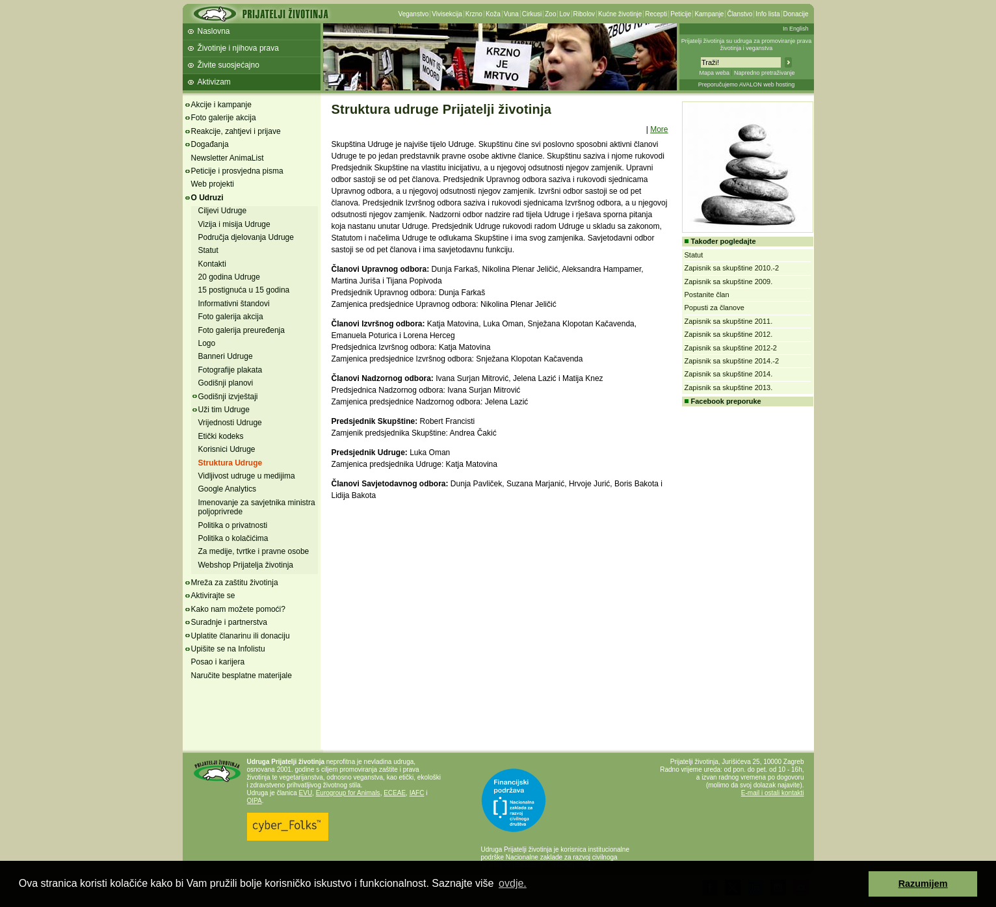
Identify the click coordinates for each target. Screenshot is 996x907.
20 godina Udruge (229, 277)
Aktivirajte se (213, 595)
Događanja (210, 144)
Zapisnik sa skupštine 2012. (729, 334)
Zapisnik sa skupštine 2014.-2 (732, 361)
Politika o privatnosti (233, 525)
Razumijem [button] (923, 883)
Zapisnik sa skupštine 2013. (729, 387)
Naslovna (214, 31)
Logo (207, 343)
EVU (306, 792)
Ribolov (584, 14)
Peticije (680, 14)
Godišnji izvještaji (228, 396)
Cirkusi (532, 14)
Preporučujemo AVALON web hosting (746, 84)
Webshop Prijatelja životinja (246, 565)
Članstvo (739, 14)
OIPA (254, 800)
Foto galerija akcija (230, 316)
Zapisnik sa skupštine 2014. (729, 374)
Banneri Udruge (225, 356)
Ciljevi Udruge (222, 210)
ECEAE (395, 792)
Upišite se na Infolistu (228, 648)
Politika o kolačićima (233, 538)
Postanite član (707, 294)
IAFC (417, 792)
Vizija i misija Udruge (234, 224)
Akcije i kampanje (221, 104)
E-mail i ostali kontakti (772, 792)
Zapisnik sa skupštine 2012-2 (731, 348)
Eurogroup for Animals (348, 792)
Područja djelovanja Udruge (246, 237)
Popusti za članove (714, 307)
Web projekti (212, 184)
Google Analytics (227, 488)
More (659, 129)
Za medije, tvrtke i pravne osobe (253, 551)
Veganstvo (414, 14)
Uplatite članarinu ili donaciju (240, 635)
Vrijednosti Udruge (230, 422)
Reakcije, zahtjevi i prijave (236, 131)
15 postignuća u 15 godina (244, 290)
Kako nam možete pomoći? (238, 609)
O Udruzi (207, 197)
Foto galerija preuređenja (241, 330)
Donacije (796, 14)
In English (796, 28)
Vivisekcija (447, 14)
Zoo (550, 14)
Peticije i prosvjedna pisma (237, 171)
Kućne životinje (620, 14)
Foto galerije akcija (223, 117)
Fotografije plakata (230, 370)
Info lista (767, 14)
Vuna (511, 14)
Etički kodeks (221, 436)
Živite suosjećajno (228, 65)
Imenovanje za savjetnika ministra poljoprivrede (256, 507)
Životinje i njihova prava (238, 48)
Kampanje (709, 14)
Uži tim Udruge (224, 409)
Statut (208, 250)
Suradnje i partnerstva (229, 622)
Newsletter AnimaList (227, 158)
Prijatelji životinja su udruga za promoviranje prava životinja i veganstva (746, 44)
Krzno (473, 14)
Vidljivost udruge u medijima (246, 475)
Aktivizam (214, 81)
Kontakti (212, 264)
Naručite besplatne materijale (241, 675)
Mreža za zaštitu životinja (234, 582)
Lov (564, 14)
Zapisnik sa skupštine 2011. (729, 321)
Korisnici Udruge (227, 449)
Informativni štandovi (234, 303)
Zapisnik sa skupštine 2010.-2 (732, 268)
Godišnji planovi (226, 383)
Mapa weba (714, 73)
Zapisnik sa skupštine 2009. (729, 281)
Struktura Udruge (230, 462)
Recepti (656, 14)
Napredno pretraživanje (764, 73)
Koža (493, 14)
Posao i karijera (218, 661)
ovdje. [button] (513, 883)
